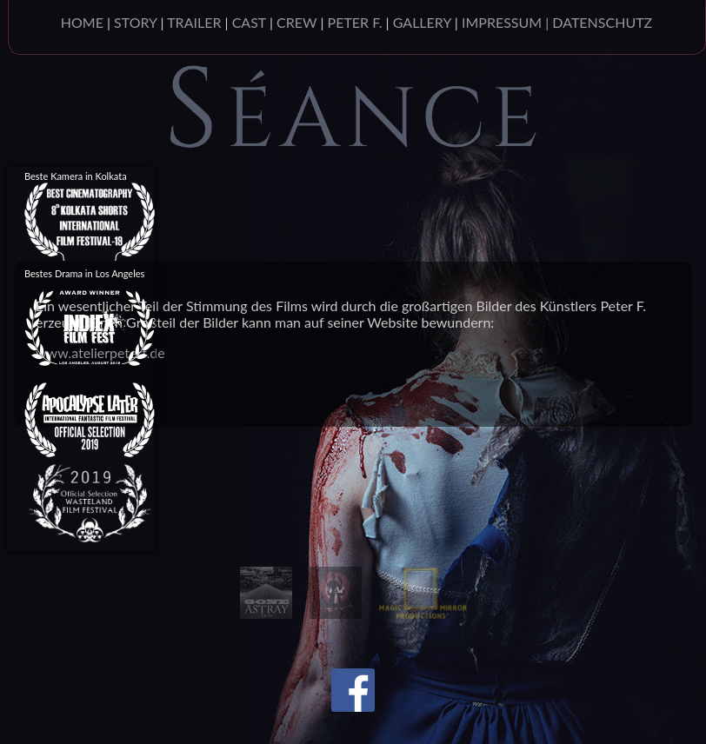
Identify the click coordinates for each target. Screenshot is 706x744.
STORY (135, 22)
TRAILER (194, 22)
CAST (249, 22)
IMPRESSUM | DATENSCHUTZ (557, 22)
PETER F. (355, 22)
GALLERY (422, 22)
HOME (82, 22)
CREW (296, 22)
